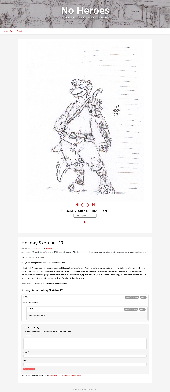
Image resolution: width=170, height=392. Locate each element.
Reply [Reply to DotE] (143, 297)
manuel (49, 248)
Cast (12, 31)
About (19, 31)
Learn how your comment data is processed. (65, 375)
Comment (27, 336)
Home (5, 31)
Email (25, 361)
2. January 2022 (36, 248)
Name (25, 352)
